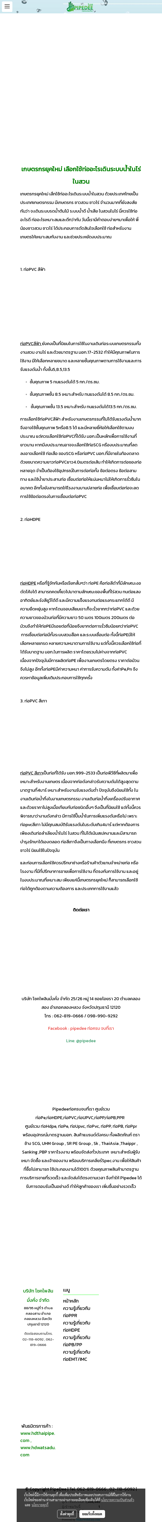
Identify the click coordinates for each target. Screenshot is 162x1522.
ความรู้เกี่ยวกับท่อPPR (76, 1312)
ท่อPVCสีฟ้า (30, 343)
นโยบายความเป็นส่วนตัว (117, 1500)
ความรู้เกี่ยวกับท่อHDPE (76, 1326)
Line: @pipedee (81, 1040)
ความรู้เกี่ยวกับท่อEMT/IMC (76, 1355)
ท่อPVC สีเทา (31, 773)
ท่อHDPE (28, 583)
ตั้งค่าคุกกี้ (67, 1514)
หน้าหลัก (71, 1300)
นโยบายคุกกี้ (40, 1505)
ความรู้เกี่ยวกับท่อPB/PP (76, 1341)
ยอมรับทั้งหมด (92, 1514)
